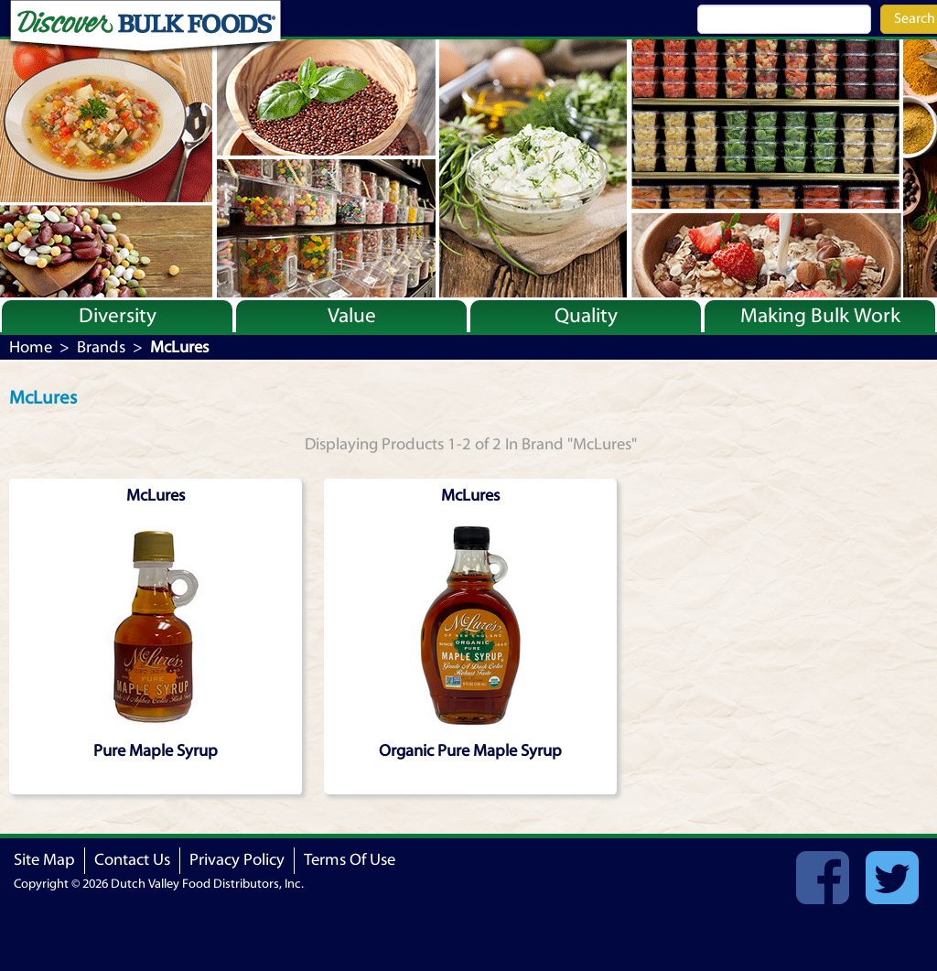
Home (30, 347)
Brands (101, 347)
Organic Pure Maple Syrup (470, 751)
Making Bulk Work (820, 316)
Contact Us (132, 859)
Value (352, 316)
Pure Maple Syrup (155, 751)
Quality (586, 316)
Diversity (117, 316)
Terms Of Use (349, 859)
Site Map (44, 859)
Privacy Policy (237, 859)
